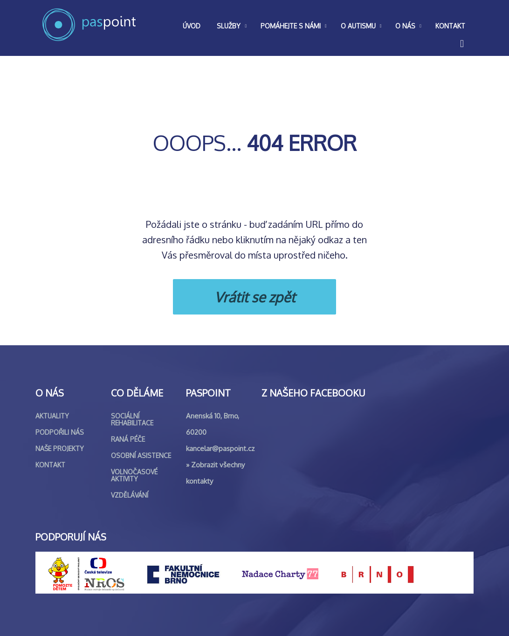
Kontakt (50, 465)
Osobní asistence (141, 455)
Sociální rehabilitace (132, 419)
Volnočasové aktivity (134, 475)
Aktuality (52, 416)
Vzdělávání (129, 495)
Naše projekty (59, 448)
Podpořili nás (59, 432)
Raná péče (128, 439)
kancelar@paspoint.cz (220, 448)
